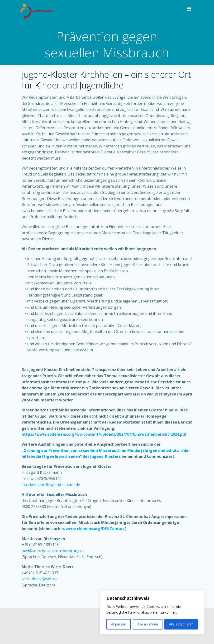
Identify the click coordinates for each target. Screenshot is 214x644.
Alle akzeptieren (181, 624)
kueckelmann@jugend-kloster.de (51, 484)
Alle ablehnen (148, 624)
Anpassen (118, 624)
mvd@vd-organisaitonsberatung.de (53, 550)
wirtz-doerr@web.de (39, 578)
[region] (152, 612)
